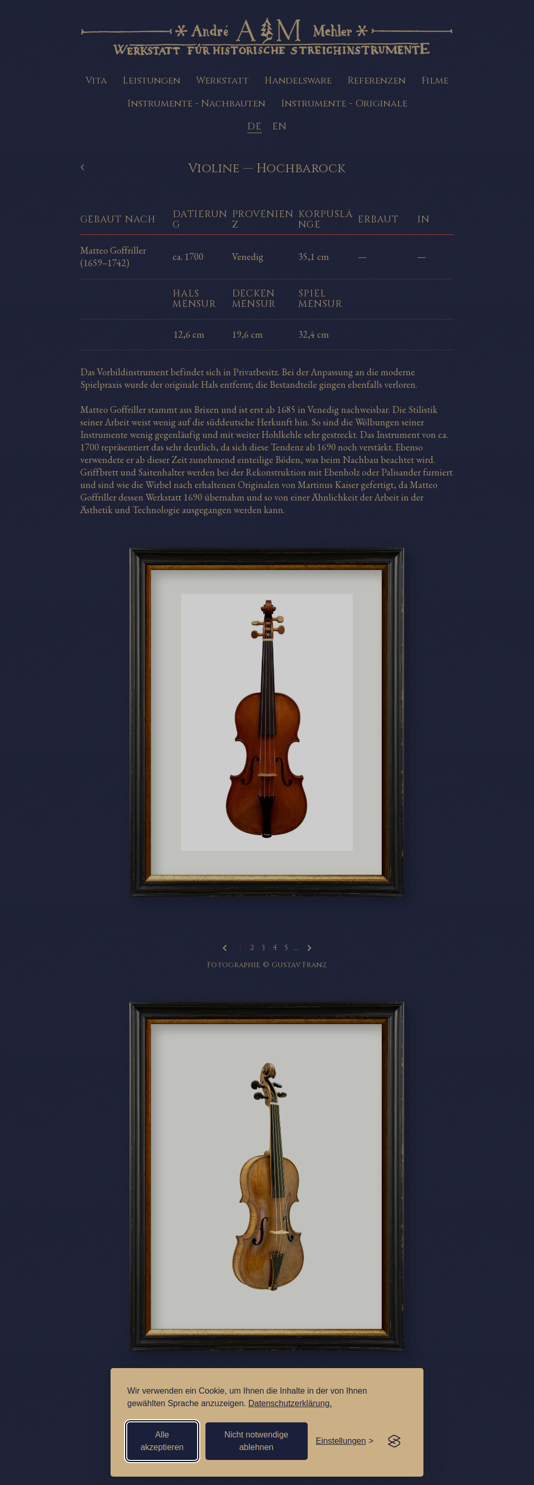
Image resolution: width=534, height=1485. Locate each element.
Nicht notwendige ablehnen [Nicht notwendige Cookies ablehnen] (256, 1441)
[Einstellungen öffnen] (344, 1441)
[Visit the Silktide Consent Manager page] (394, 1441)
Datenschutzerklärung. (290, 1403)
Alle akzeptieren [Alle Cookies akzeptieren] (162, 1441)
